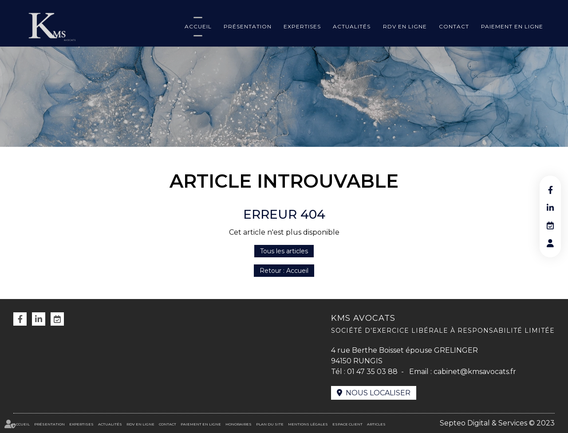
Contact (454, 26)
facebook (550, 190)
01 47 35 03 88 (372, 371)
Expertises (302, 26)
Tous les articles (284, 251)
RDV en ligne (405, 26)
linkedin (550, 208)
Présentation (248, 26)
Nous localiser (378, 393)
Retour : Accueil (284, 271)
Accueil (198, 26)
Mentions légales (308, 424)
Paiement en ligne (512, 26)
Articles (376, 424)
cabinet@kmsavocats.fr (475, 371)
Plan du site (270, 424)
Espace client (347, 424)
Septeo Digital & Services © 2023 (497, 423)
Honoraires (238, 424)
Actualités (352, 26)
